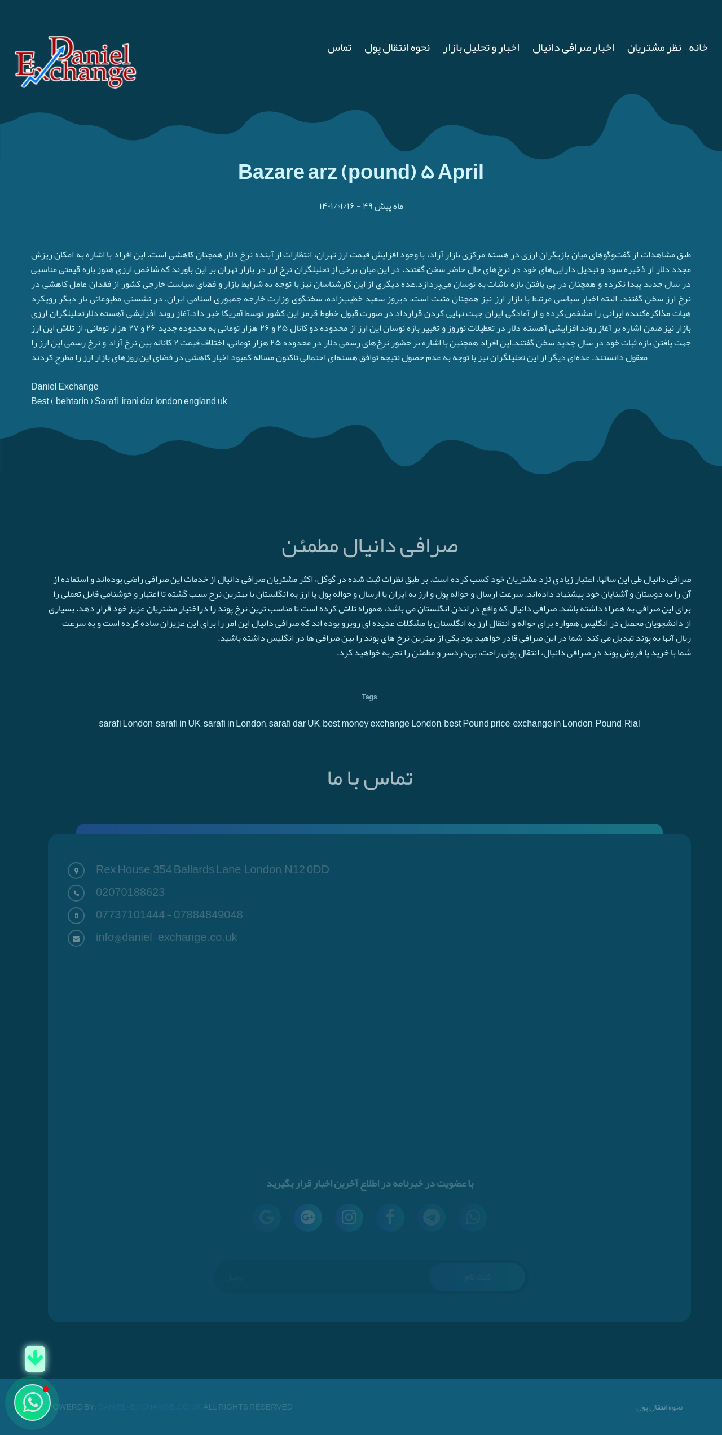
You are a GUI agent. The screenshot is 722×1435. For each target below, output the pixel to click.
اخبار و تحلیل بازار (481, 47)
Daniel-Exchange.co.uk (151, 1407)
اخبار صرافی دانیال (573, 47)
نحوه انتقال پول (397, 47)
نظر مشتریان (654, 47)
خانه (698, 47)
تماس (339, 47)
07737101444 (130, 914)
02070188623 (130, 892)
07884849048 (208, 914)
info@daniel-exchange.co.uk (166, 937)
